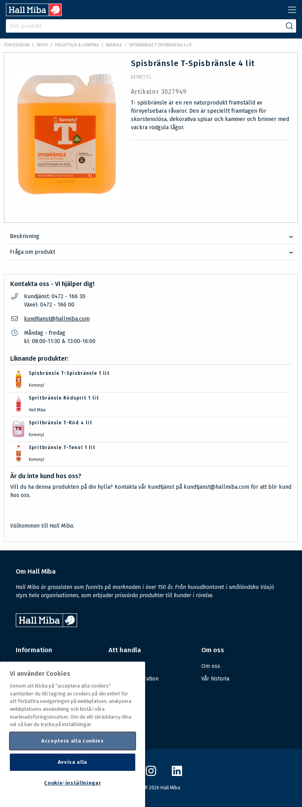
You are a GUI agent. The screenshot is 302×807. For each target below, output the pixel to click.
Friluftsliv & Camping (77, 45)
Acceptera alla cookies (72, 741)
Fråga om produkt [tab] (32, 252)
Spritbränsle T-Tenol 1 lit (62, 447)
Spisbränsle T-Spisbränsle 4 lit (160, 45)
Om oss (210, 666)
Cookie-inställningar (72, 783)
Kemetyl (141, 77)
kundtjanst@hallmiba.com (57, 318)
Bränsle (114, 45)
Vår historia (215, 678)
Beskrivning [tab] (24, 236)
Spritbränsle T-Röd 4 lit (60, 423)
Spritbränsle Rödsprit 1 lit (64, 398)
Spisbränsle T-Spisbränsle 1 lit (69, 373)
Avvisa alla (72, 762)
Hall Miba (37, 410)
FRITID (42, 45)
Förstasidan (16, 45)
